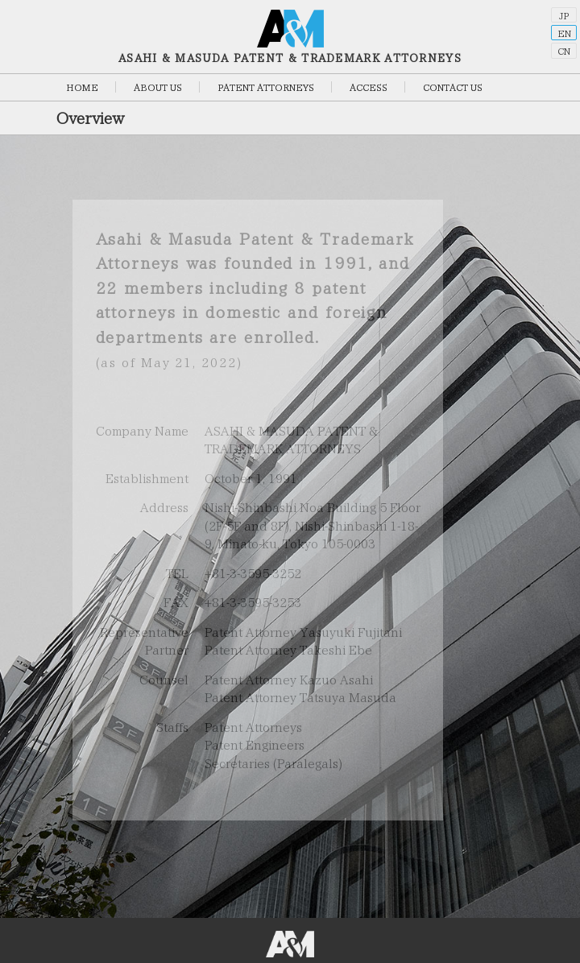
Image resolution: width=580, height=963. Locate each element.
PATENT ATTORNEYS (266, 87)
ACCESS (368, 87)
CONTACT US (453, 87)
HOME (82, 87)
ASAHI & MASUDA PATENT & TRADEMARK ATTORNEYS (290, 37)
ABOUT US (158, 87)
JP (564, 15)
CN (563, 51)
